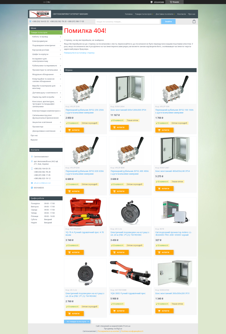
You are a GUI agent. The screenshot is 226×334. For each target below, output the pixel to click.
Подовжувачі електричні (43, 45)
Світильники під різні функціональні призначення (45, 116)
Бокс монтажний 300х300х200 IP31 (172, 293)
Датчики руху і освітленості (45, 92)
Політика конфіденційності (132, 331)
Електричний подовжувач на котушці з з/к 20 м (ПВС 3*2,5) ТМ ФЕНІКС (130, 233)
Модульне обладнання (42, 74)
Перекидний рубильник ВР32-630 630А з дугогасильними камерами (85, 172)
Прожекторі (37, 126)
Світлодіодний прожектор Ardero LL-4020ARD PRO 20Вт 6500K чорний (173, 233)
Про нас (191, 14)
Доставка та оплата (164, 14)
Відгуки (34, 139)
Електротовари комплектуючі (46, 110)
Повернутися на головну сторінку (79, 52)
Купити (75, 130)
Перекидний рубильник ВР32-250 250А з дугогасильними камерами (85, 111)
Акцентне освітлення (42, 122)
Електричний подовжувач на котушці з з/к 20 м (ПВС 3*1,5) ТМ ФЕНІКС (85, 294)
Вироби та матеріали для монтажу (43, 87)
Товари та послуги (143, 14)
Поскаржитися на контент (108, 331)
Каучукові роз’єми (40, 50)
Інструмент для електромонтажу (40, 60)
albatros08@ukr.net (42, 183)
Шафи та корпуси (40, 54)
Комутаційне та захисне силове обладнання (43, 80)
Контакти (181, 14)
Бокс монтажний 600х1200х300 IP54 (128, 110)
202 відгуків (159, 2)
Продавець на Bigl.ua (113, 328)
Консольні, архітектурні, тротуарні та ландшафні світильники (43, 104)
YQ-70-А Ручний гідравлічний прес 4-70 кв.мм (85, 233)
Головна (128, 14)
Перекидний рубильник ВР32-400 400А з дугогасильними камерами (130, 172)
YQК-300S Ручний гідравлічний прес (128, 293)
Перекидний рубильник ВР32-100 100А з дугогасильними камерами (174, 111)
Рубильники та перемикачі (44, 65)
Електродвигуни (39, 41)
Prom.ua (126, 326)
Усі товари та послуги (76, 321)
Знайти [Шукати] (168, 21)
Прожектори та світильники (45, 70)
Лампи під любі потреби (43, 97)
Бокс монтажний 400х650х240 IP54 (172, 171)
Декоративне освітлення (43, 131)
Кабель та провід (40, 36)
